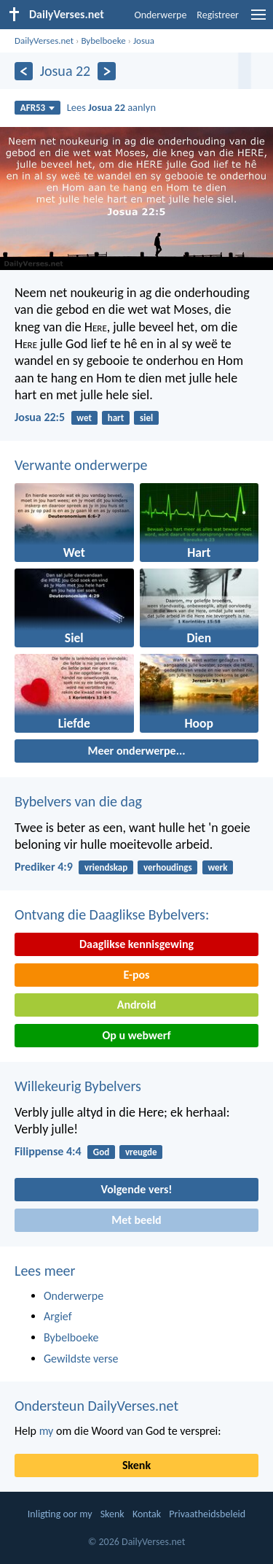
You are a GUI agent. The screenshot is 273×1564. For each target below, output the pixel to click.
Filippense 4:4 (48, 1151)
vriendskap (105, 867)
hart (116, 417)
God (101, 1152)
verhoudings (167, 867)
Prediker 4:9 (44, 867)
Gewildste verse (81, 1358)
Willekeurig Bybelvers (78, 1086)
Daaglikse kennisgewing (136, 944)
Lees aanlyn (111, 107)
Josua (143, 40)
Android (136, 1005)
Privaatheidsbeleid (207, 1514)
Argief (58, 1316)
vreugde (141, 1152)
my (46, 1431)
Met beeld (136, 1220)
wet (84, 417)
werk (217, 867)
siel (146, 417)
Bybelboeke (103, 40)
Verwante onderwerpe (81, 465)
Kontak (146, 1514)
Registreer (218, 15)
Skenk (136, 1465)
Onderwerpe (160, 15)
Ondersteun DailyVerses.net (96, 1405)
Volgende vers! (136, 1189)
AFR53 (37, 107)
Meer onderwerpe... (136, 751)
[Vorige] (24, 71)
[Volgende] (107, 71)
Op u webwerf (136, 1035)
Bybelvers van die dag (78, 801)
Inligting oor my (60, 1514)
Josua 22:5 (40, 417)
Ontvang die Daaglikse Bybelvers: (112, 914)
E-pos (137, 975)
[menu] (258, 20)
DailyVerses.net (44, 40)
